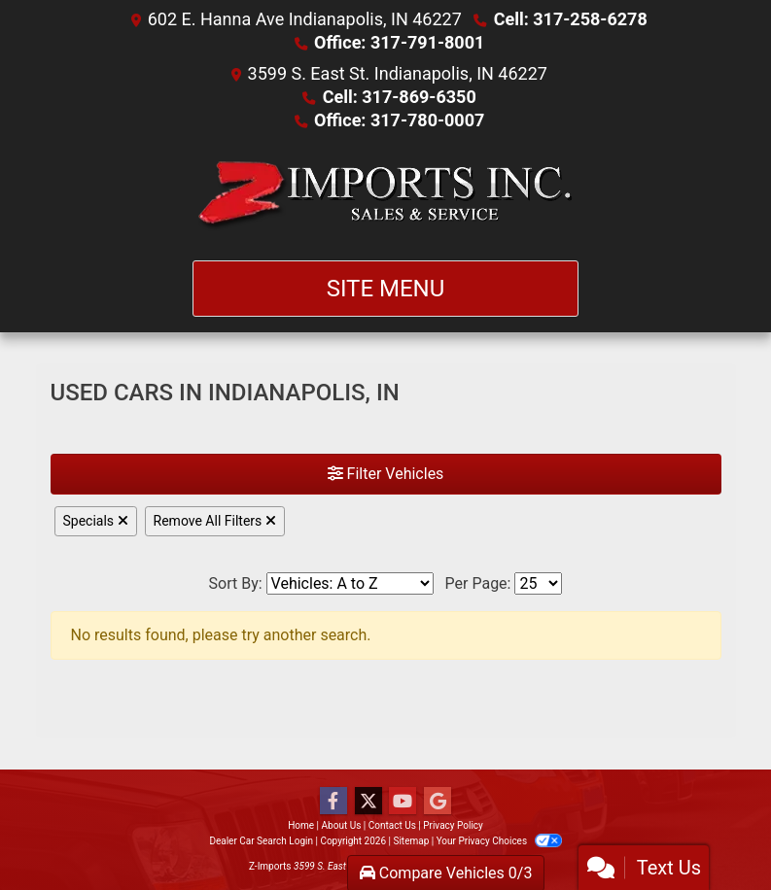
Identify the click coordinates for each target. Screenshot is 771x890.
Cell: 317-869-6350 (399, 96)
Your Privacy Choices (499, 841)
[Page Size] (538, 583)
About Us (342, 825)
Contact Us (392, 825)
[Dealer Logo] (385, 196)
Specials (95, 521)
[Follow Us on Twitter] (368, 801)
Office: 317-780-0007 (399, 120)
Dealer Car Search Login (261, 841)
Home (301, 825)
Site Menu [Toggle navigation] (386, 288)
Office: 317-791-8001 (399, 42)
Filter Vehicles (386, 473)
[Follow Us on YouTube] (402, 801)
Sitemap (411, 841)
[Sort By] (350, 583)
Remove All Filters (215, 521)
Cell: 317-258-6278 (571, 19)
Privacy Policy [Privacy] (453, 825)
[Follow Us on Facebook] (333, 801)
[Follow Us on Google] (437, 801)
